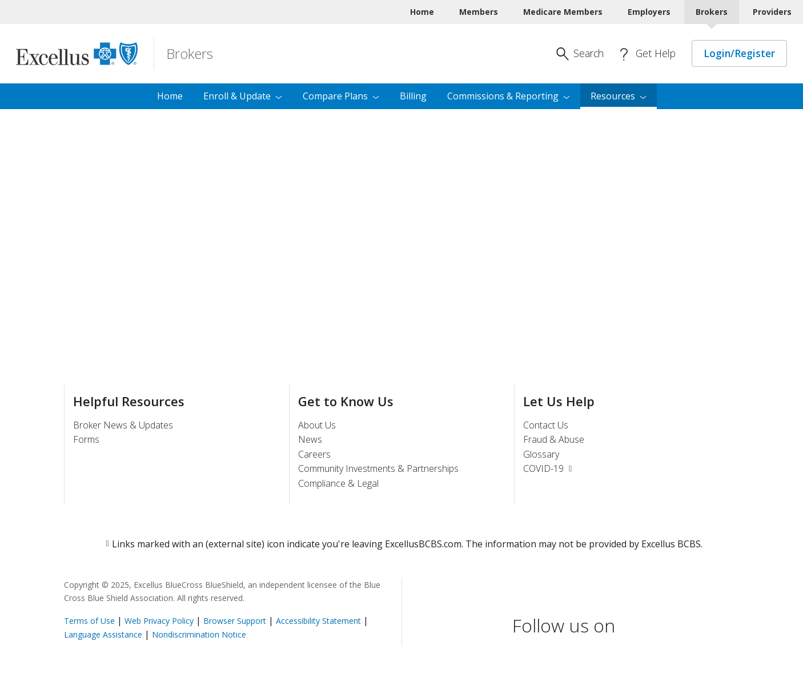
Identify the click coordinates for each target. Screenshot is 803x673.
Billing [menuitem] (413, 96)
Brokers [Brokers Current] (712, 11)
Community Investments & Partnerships (378, 468)
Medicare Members (563, 11)
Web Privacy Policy (159, 620)
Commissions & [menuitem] (508, 96)
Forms (86, 439)
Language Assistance (104, 634)
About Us (317, 425)
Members (478, 11)
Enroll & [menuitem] (242, 96)
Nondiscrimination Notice (199, 634)
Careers (314, 454)
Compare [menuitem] (341, 96)
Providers (772, 11)
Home (422, 11)
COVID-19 (549, 468)
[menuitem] (618, 96)
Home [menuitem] (170, 96)
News (310, 439)
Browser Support (234, 620)
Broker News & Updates (123, 425)
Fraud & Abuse (553, 439)
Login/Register (739, 53)
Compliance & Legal (338, 483)
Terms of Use (89, 620)
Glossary (541, 454)
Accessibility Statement (318, 620)
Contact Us (545, 425)
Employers (649, 11)
